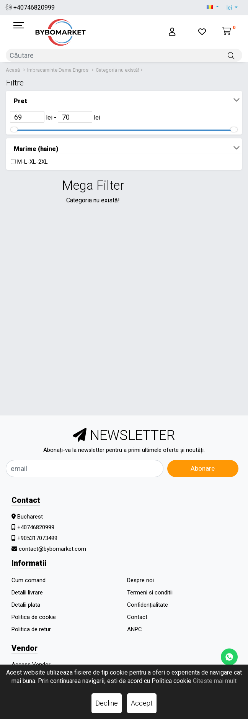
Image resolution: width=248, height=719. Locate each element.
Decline (106, 703)
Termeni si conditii (150, 592)
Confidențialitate (147, 604)
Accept (142, 703)
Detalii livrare (27, 592)
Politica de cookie (33, 617)
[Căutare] (231, 55)
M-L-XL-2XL (32, 161)
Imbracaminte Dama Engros (57, 70)
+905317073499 (37, 538)
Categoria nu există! (117, 70)
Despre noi (140, 580)
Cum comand (28, 580)
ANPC (134, 629)
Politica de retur (31, 629)
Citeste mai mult (215, 681)
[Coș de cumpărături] (229, 32)
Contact (137, 617)
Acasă (13, 70)
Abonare (203, 468)
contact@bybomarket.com (52, 548)
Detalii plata (25, 604)
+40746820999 (30, 7)
